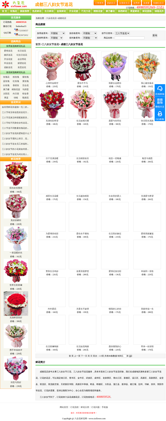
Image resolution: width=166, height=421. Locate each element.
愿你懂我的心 (115, 346)
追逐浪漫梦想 (82, 271)
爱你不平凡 (82, 83)
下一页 (84, 356)
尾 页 (90, 356)
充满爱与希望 (147, 196)
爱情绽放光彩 (115, 271)
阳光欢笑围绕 (16, 188)
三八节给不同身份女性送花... (15, 123)
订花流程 (74, 407)
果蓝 (6, 97)
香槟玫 (16, 85)
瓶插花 (25, 97)
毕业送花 (8, 63)
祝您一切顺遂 (115, 158)
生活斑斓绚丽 (52, 346)
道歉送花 (8, 67)
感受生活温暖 (52, 196)
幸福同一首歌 (147, 271)
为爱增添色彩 (52, 233)
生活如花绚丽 (82, 346)
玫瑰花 (6, 77)
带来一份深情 (147, 346)
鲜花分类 (85, 407)
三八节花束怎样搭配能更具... (15, 117)
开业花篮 (8, 59)
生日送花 (22, 51)
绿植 (16, 97)
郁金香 (25, 93)
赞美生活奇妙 (52, 271)
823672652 (23, 35)
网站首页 (64, 407)
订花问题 (95, 407)
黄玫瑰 (25, 81)
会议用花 (22, 59)
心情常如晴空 (52, 83)
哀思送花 (22, 67)
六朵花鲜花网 (80, 418)
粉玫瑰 (16, 77)
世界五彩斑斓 (16, 285)
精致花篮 (16, 89)
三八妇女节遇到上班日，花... (15, 138)
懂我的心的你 (115, 309)
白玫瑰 (6, 85)
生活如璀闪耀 (82, 121)
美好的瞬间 (16, 220)
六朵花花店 (51, 18)
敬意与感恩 (147, 158)
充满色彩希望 (52, 121)
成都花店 (62, 18)
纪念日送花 (22, 55)
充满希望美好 (16, 317)
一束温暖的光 (16, 252)
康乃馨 (6, 89)
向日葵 (16, 93)
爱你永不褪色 (82, 233)
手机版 (105, 407)
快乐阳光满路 (147, 121)
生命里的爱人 (115, 196)
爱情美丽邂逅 (147, 233)
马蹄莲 (25, 89)
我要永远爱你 (115, 83)
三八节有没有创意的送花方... (15, 112)
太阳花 (6, 93)
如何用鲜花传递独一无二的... (15, 107)
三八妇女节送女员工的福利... (15, 144)
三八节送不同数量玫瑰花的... (15, 128)
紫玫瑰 (25, 77)
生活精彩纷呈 (82, 158)
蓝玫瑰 (6, 81)
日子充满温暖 (52, 158)
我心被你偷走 (147, 83)
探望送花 (22, 63)
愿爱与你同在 (115, 121)
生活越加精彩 (82, 196)
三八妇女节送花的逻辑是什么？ (16, 133)
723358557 (23, 30)
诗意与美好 (16, 382)
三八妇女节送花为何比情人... (15, 154)
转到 (120, 356)
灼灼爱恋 (52, 309)
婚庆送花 (8, 55)
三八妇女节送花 (50, 44)
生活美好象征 (115, 233)
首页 (37, 44)
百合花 (25, 85)
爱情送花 (8, 51)
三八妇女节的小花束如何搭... (15, 149)
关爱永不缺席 (82, 309)
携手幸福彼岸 (16, 350)
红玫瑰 (16, 81)
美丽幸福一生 (147, 309)
